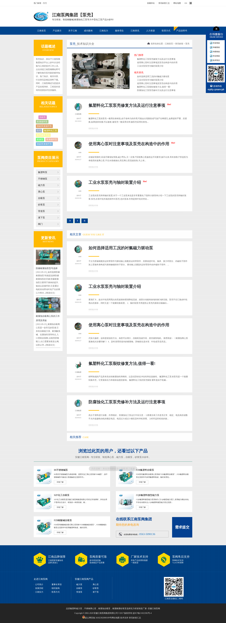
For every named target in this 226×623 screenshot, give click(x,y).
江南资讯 (135, 31)
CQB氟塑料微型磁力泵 (147, 495)
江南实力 (103, 31)
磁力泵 (41, 185)
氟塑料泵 (42, 172)
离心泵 (41, 191)
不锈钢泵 (42, 178)
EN (186, 3)
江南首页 (41, 31)
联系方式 (166, 31)
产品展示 (57, 31)
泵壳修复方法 (43, 135)
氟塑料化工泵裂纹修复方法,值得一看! (154, 87)
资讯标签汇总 (164, 3)
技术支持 (124, 618)
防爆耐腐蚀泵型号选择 (47, 268)
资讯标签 (179, 44)
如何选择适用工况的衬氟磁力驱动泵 (153, 76)
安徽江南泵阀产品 (84, 579)
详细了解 (60, 482)
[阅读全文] (50, 293)
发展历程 (39, 588)
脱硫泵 (42, 117)
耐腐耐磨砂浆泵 (119, 608)
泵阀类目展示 (48, 158)
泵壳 (45, 3)
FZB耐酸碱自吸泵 (63, 520)
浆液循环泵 (42, 121)
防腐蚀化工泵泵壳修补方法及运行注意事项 (156, 90)
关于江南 (72, 31)
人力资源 (150, 31)
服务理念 (119, 31)
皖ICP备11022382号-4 (142, 613)
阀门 (40, 224)
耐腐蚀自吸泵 (104, 608)
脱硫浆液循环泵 (44, 126)
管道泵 (41, 211)
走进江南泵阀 (41, 579)
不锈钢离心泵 (90, 608)
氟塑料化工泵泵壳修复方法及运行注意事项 (156, 59)
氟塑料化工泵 (50, 130)
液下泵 (41, 217)
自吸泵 (41, 198)
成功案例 (88, 31)
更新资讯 (48, 238)
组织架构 (56, 588)
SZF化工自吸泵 (61, 495)
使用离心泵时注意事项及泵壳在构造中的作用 (157, 62)
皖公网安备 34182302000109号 (97, 617)
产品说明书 (181, 31)
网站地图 (177, 3)
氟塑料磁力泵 (76, 608)
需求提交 (182, 527)
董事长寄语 (57, 584)
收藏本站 (151, 3)
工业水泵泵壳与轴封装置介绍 (150, 66)
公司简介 (39, 584)
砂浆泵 (41, 204)
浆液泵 (40, 139)
